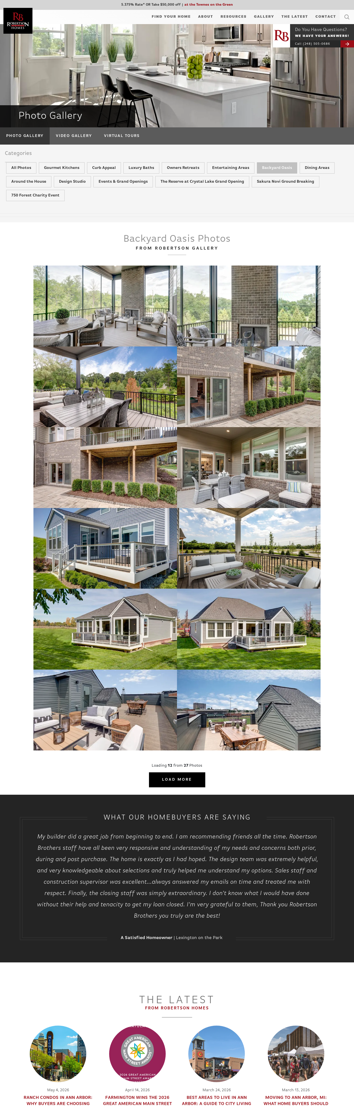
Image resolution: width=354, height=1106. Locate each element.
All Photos (21, 179)
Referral (180, 1032)
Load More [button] (177, 456)
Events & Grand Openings (123, 193)
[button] (347, 23)
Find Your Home (171, 17)
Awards (62, 1044)
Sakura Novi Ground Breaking (285, 193)
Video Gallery (74, 136)
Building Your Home (117, 1020)
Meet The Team (67, 1026)
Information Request (190, 1020)
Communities (25, 1020)
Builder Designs (316, 1052)
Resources (234, 17)
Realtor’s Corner (115, 1044)
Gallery (264, 17)
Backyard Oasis (277, 179)
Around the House (28, 193)
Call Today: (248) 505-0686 (151, 937)
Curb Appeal (104, 179)
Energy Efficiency (116, 1056)
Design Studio (72, 193)
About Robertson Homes (75, 1020)
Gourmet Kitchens (61, 179)
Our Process (260, 920)
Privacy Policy (303, 1044)
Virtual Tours (121, 136)
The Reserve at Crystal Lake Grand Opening (202, 193)
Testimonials (66, 1032)
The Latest (294, 17)
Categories (24, 155)
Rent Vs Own (112, 1050)
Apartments (24, 1044)
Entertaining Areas (230, 179)
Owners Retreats (183, 179)
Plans (19, 1032)
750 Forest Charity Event (35, 207)
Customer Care (113, 1038)
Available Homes (28, 1026)
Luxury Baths (141, 179)
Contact (325, 17)
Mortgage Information (120, 1032)
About (205, 17)
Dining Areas (317, 179)
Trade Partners (185, 1038)
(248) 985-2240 (316, 1035)
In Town (21, 1050)
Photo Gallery (25, 136)
